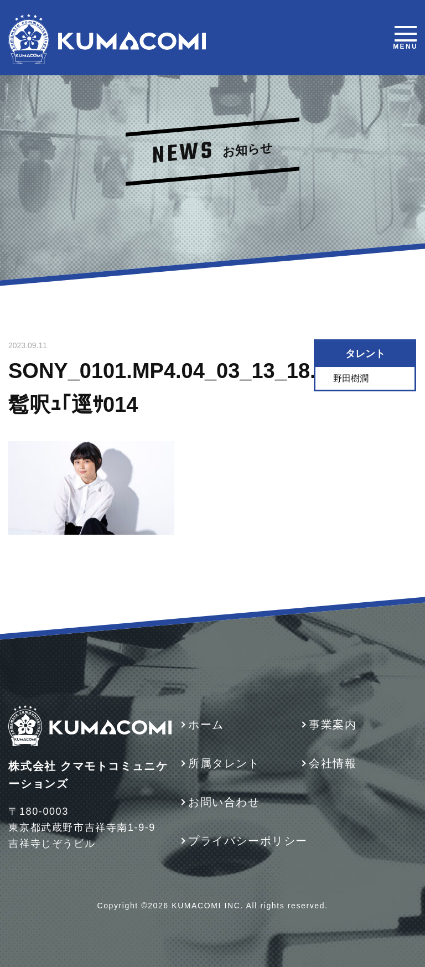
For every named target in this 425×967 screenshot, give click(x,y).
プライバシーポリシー (248, 841)
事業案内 (332, 724)
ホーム (206, 724)
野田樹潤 (351, 378)
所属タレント (224, 763)
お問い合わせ (224, 802)
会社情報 (332, 763)
